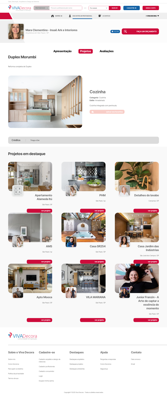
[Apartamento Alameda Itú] (30, 184)
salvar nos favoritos (114, 112)
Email (133, 364)
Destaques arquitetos (77, 359)
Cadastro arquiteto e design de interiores (49, 360)
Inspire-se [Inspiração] (56, 16)
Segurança (104, 369)
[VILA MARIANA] (83, 284)
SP (48, 33)
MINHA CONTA (151, 8)
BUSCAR (114, 8)
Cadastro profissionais (47, 366)
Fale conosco (135, 359)
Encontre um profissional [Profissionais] (80, 16)
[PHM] (83, 182)
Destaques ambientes (77, 369)
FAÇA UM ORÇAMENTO (147, 31)
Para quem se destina (15, 369)
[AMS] (30, 233)
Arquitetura (30, 33)
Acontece (104, 16)
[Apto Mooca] (30, 284)
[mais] (152, 16)
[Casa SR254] (83, 233)
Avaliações (107, 51)
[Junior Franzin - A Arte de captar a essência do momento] (137, 289)
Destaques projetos (76, 364)
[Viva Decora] (19, 8)
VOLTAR (115, 31)
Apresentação (62, 51)
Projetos (85, 51)
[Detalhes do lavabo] (137, 182)
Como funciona (13, 364)
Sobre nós (11, 359)
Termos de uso (13, 378)
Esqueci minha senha (46, 381)
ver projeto (45, 211)
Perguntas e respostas (108, 359)
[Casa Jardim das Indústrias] (137, 235)
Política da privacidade (16, 374)
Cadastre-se (131, 8)
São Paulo (41, 33)
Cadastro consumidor (46, 371)
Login (41, 376)
